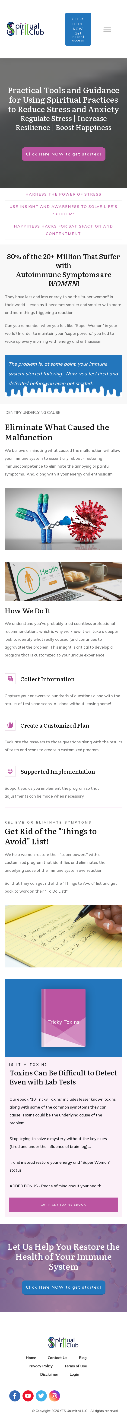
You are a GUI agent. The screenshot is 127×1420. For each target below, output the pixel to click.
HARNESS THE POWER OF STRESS (63, 194)
